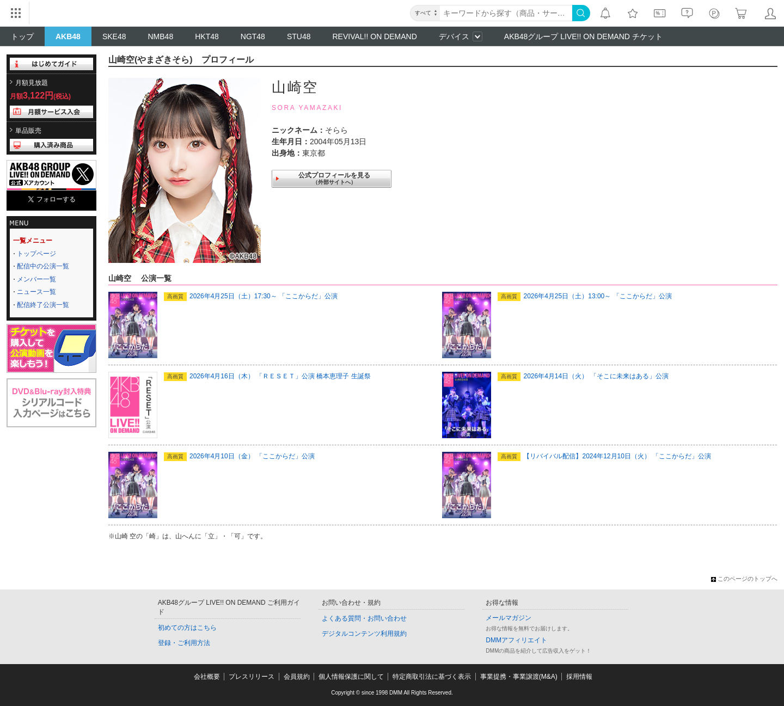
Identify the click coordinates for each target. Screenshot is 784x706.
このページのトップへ (744, 578)
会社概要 (207, 676)
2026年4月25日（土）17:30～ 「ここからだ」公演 (251, 296)
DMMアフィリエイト (516, 640)
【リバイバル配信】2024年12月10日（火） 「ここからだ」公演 (604, 456)
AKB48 (68, 36)
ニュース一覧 (36, 292)
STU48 (299, 36)
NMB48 (161, 36)
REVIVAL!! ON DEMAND (374, 36)
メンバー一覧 (36, 279)
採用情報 (579, 676)
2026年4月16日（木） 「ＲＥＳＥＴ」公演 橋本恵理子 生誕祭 (267, 376)
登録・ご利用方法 (184, 643)
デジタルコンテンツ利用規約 (364, 633)
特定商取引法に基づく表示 (432, 676)
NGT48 (253, 36)
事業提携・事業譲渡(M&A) (519, 676)
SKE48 (114, 36)
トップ (22, 36)
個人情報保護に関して (351, 676)
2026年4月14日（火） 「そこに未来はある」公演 (583, 376)
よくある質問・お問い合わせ (364, 618)
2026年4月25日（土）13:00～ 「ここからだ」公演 (584, 296)
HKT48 (207, 36)
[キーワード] (506, 13)
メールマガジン (508, 618)
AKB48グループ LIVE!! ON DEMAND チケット (583, 36)
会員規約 (297, 676)
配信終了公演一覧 (43, 305)
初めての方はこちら (187, 627)
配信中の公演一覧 (43, 266)
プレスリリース (251, 676)
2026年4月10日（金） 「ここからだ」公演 (239, 456)
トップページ (36, 253)
